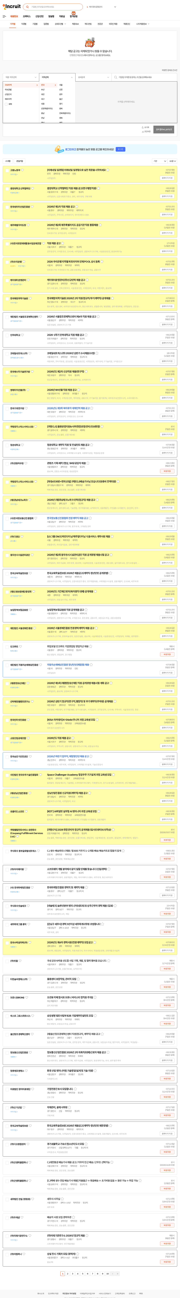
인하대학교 (15, 335)
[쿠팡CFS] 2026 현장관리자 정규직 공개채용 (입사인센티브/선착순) (79, 829)
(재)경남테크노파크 (19, 500)
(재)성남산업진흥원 (19, 793)
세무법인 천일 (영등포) (20, 1199)
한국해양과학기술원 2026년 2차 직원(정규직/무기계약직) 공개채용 (78, 298)
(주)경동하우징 (17, 463)
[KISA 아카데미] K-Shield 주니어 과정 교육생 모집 (71, 719)
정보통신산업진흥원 (19, 1052)
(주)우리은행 (16, 261)
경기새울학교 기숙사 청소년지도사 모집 (65, 1144)
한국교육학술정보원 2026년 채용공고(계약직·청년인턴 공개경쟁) (77, 573)
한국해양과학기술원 (19, 298)
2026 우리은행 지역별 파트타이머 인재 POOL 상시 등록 (73, 261)
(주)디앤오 (15, 536)
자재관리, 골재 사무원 (57, 1107)
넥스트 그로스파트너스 (20, 1015)
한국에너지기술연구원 (20, 371)
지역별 (12, 24)
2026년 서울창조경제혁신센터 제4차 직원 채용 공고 (71, 316)
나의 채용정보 (141, 24)
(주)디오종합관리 (17, 1144)
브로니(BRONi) (17, 997)
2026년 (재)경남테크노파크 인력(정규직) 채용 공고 (71, 500)
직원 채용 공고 (54, 243)
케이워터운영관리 (18, 280)
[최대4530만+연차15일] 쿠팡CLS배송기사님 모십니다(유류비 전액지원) (81, 481)
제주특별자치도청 (18, 225)
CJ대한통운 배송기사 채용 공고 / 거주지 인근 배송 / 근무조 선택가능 (78, 1162)
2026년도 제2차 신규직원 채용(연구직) (65, 371)
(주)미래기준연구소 (19, 1235)
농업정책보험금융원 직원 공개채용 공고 (65, 610)
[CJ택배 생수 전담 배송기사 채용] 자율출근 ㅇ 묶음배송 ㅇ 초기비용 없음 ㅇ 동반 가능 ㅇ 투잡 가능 (92, 1180)
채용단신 (127, 24)
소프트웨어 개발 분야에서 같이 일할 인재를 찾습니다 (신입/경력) (77, 869)
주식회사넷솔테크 (18, 905)
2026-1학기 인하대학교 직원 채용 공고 (65, 335)
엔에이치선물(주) (17, 390)
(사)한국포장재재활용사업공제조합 (25, 243)
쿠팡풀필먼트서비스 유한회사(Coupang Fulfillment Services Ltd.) (26, 833)
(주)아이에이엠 (17, 869)
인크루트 (14, 646)
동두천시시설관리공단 (20, 555)
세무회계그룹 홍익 (18, 924)
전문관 (100, 24)
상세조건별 (59, 24)
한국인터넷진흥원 (18, 719)
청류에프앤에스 (17, 1070)
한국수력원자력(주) (19, 942)
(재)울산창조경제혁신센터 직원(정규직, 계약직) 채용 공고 (73, 1034)
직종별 (23, 24)
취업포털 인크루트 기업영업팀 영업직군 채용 (67, 646)
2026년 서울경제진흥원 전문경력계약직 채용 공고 (70, 628)
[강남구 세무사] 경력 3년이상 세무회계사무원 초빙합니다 (73, 924)
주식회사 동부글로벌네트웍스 (23, 851)
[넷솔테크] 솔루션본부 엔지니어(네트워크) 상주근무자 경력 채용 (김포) (80, 905)
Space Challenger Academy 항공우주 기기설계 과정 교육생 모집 (79, 774)
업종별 (46, 24)
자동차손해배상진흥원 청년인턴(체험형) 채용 (68, 664)
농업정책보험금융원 (19, 610)
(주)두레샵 (15, 1217)
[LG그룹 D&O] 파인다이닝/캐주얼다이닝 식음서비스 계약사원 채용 (78, 536)
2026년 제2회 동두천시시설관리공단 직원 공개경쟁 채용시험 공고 (78, 555)
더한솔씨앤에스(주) (19, 979)
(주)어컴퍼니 (16, 1254)
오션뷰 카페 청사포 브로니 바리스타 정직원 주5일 (70, 997)
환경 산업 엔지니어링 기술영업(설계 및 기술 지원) (70, 1070)
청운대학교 (15, 445)
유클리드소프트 (17, 811)
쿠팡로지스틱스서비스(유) (21, 426)
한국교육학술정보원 (19, 573)
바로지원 (167, 471)
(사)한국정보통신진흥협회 (21, 518)
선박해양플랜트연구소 (20, 701)
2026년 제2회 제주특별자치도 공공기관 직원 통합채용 (72, 225)
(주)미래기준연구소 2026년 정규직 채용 (66, 1235)
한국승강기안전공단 (19, 756)
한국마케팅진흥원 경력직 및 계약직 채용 (65, 887)
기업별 (34, 24)
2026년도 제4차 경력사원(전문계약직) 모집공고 (70, 942)
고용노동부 (15, 170)
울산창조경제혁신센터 (20, 1034)
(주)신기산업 (16, 1107)
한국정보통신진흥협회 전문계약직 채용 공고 (67, 518)
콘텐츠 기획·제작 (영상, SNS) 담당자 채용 (66, 463)
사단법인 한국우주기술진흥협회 (24, 774)
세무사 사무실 (53, 1199)
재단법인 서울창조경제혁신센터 (24, 316)
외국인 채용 (113, 24)
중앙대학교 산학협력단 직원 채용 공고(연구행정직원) (71, 188)
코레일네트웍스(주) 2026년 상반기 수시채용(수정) (71, 353)
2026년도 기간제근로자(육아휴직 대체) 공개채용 (70, 591)
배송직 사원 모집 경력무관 (59, 1217)
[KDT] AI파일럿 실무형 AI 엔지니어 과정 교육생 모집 (72, 811)
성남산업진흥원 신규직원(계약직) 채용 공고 (67, 793)
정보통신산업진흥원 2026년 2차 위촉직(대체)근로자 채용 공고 (76, 1052)
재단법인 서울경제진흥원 (21, 628)
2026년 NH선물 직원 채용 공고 (62, 390)
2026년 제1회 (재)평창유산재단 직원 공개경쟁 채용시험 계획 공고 (78, 683)
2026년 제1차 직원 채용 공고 (61, 206)
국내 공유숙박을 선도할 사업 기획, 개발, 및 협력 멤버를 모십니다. (77, 960)
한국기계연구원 (17, 408)
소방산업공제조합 (18, 738)
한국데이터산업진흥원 (20, 206)
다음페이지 (112, 1273)
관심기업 (19, 161)
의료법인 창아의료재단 (20, 1089)
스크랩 (7, 161)
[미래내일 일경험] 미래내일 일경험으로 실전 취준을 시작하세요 (76, 170)
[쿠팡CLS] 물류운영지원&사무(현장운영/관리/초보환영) (73, 426)
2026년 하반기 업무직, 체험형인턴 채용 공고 (68, 756)
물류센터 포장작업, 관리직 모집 (61, 979)
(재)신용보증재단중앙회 (20, 591)
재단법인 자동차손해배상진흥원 (24, 664)
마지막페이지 (117, 1273)
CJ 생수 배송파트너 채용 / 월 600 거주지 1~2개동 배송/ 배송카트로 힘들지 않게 (84, 851)
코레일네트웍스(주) (19, 353)
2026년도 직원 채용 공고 (59, 738)
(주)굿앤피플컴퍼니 (19, 1162)
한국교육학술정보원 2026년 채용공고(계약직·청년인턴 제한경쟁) (77, 1125)
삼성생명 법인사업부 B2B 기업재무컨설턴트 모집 (70, 1015)
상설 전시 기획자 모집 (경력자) (61, 1254)
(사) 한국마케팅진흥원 (20, 887)
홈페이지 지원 (167, 178)
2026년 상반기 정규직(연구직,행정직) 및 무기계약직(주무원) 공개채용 (80, 701)
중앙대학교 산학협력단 (20, 188)
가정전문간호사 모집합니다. (60, 1089)
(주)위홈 (14, 960)
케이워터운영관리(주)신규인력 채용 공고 (66, 280)
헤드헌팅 (88, 24)
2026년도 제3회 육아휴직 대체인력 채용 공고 (68, 408)
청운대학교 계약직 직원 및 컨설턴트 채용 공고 (68, 445)
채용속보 (75, 24)
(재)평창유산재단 (17, 683)
